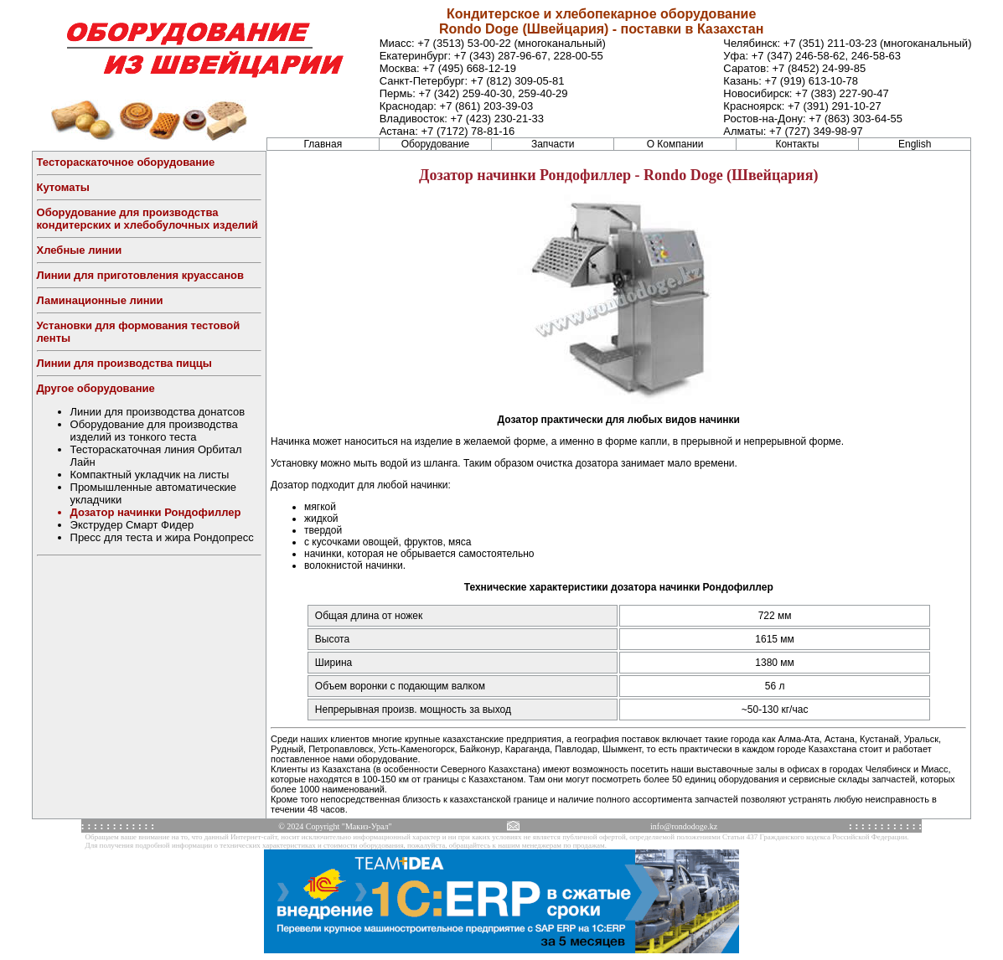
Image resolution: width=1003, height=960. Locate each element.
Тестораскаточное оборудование (126, 162)
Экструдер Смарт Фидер (132, 525)
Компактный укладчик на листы (150, 474)
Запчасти (553, 144)
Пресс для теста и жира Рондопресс (162, 537)
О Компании (675, 144)
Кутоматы (63, 187)
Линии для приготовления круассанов (140, 275)
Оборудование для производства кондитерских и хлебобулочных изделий (148, 218)
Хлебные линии (79, 250)
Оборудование (435, 144)
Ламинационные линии (100, 300)
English (914, 144)
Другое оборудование (96, 388)
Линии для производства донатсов (158, 411)
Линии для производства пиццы (124, 363)
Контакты (797, 144)
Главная (322, 144)
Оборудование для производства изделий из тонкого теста (154, 430)
